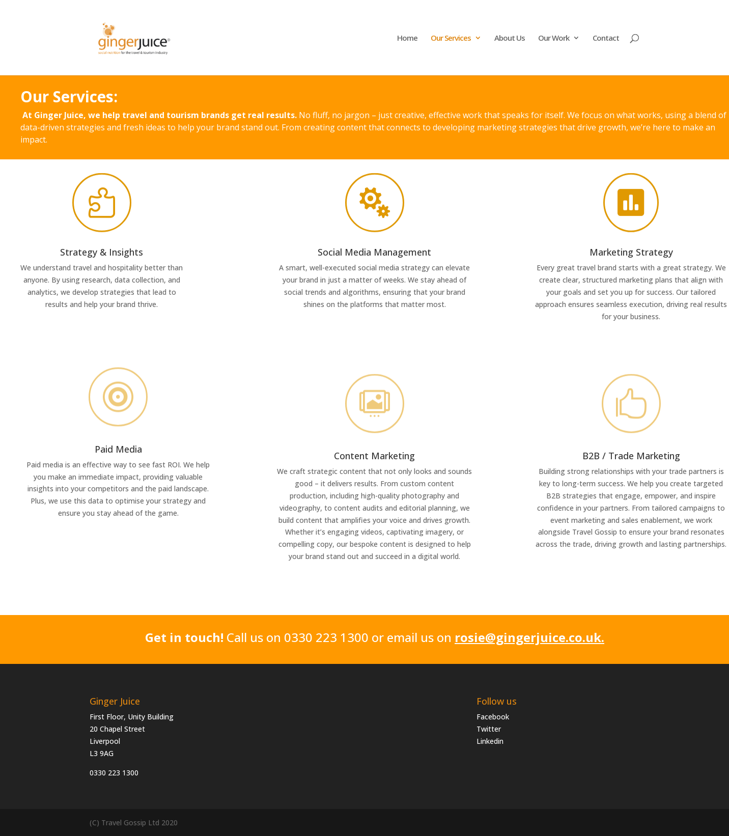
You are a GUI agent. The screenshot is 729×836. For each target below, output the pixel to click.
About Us (509, 38)
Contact (606, 38)
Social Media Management (374, 252)
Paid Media (118, 449)
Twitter (488, 729)
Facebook (492, 716)
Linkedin (489, 741)
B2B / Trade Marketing (631, 456)
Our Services (451, 38)
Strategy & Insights (101, 252)
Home (407, 38)
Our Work (553, 38)
